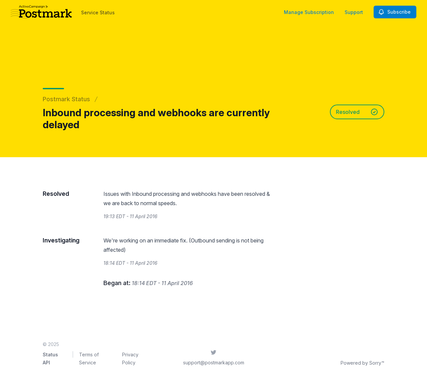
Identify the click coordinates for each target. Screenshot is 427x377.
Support (354, 12)
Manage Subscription (309, 12)
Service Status (98, 12)
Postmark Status (66, 99)
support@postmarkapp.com (213, 362)
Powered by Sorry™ (362, 363)
